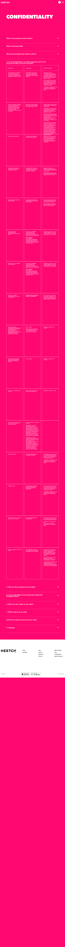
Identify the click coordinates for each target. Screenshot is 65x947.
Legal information (58, 656)
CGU (55, 652)
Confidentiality (57, 654)
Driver (23, 650)
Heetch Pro (41, 654)
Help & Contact (58, 650)
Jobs (39, 650)
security (40, 652)
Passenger (24, 652)
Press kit (40, 656)
